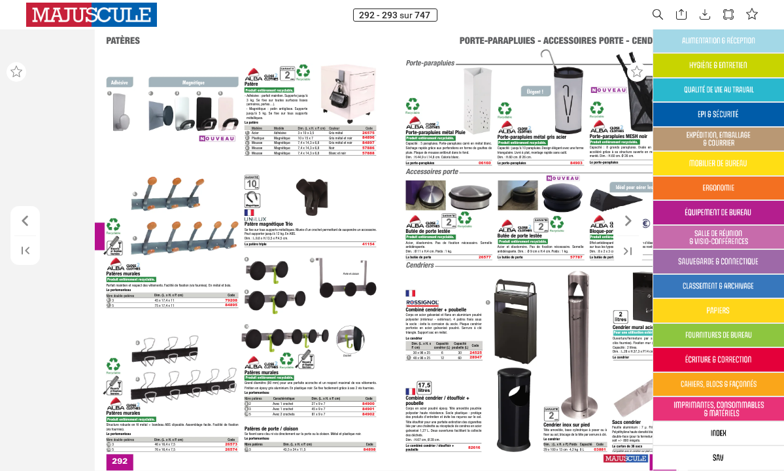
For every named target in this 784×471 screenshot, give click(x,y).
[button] (658, 14)
